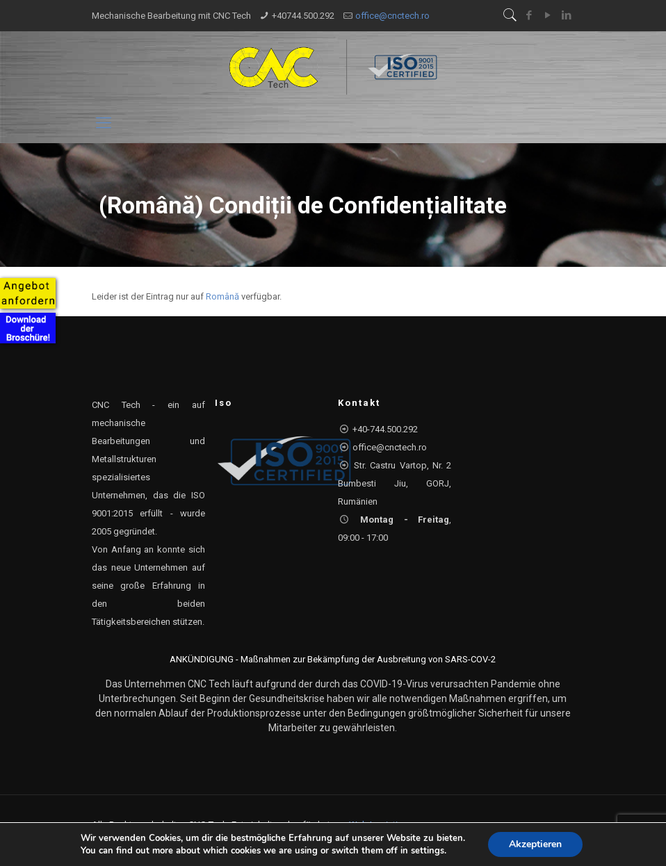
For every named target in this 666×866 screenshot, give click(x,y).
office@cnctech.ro (392, 15)
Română (222, 296)
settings (427, 850)
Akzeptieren (535, 844)
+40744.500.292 (303, 15)
